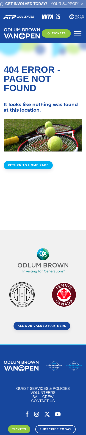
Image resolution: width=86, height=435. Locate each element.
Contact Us (43, 401)
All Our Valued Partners (42, 326)
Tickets (56, 33)
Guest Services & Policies (43, 389)
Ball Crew (43, 397)
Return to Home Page (28, 165)
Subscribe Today (55, 429)
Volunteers (43, 393)
